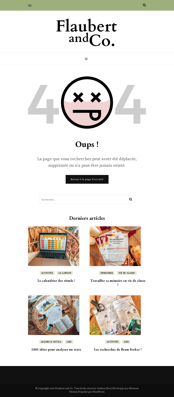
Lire (69, 342)
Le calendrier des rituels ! (56, 280)
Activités (47, 273)
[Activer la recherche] (144, 5)
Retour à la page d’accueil (87, 179)
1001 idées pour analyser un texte (56, 349)
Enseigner (107, 273)
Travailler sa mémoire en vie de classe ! (117, 282)
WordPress (98, 391)
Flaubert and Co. (64, 388)
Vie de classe (127, 273)
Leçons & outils (51, 342)
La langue (65, 273)
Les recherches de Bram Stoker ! (118, 349)
